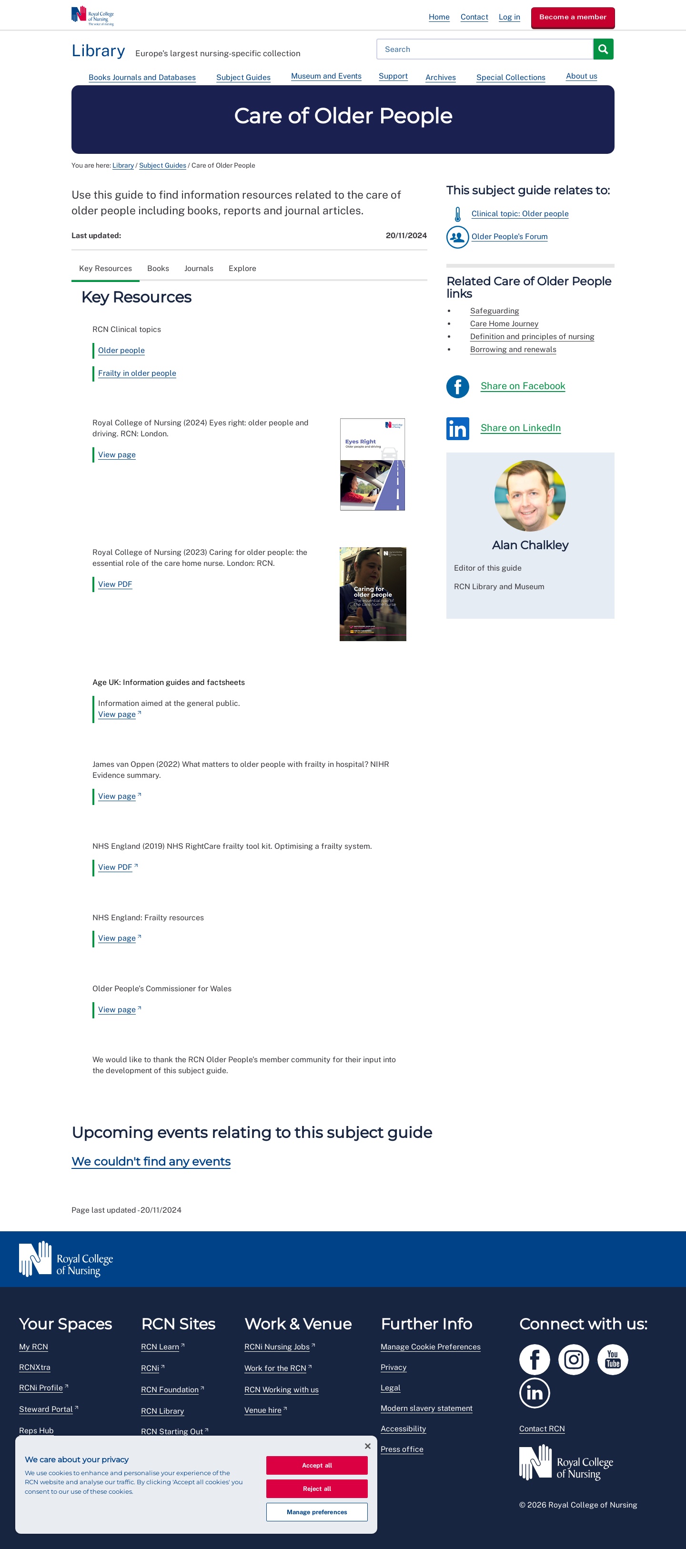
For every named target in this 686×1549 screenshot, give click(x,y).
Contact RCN (542, 1428)
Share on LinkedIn (503, 428)
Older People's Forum (510, 236)
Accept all (317, 1465)
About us (581, 75)
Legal (391, 1387)
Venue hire (263, 1410)
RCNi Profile (41, 1387)
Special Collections (510, 77)
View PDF (115, 584)
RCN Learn (160, 1346)
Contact (474, 16)
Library (123, 165)
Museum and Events (326, 75)
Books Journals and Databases (142, 77)
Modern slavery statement (427, 1408)
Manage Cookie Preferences (431, 1346)
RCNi (150, 1368)
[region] (196, 1485)
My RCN (33, 1346)
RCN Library (162, 1411)
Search (603, 49)
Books (158, 268)
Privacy (394, 1367)
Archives (440, 77)
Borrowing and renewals (513, 349)
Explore (242, 268)
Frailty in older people (137, 373)
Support (393, 75)
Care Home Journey (504, 323)
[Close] (368, 1446)
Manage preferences (317, 1512)
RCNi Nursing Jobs (277, 1346)
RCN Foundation (170, 1389)
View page (117, 454)
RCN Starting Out (172, 1431)
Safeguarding (494, 310)
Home (439, 16)
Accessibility (403, 1428)
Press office (402, 1449)
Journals (198, 268)
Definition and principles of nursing (532, 336)
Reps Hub (36, 1430)
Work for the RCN (275, 1368)
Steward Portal (46, 1409)
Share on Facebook (505, 386)
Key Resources (105, 268)
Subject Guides (243, 77)
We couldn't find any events (151, 1161)
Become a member (573, 16)
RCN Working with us (281, 1389)
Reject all (317, 1488)
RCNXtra (34, 1367)
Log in (509, 16)
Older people (121, 350)
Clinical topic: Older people (520, 213)
